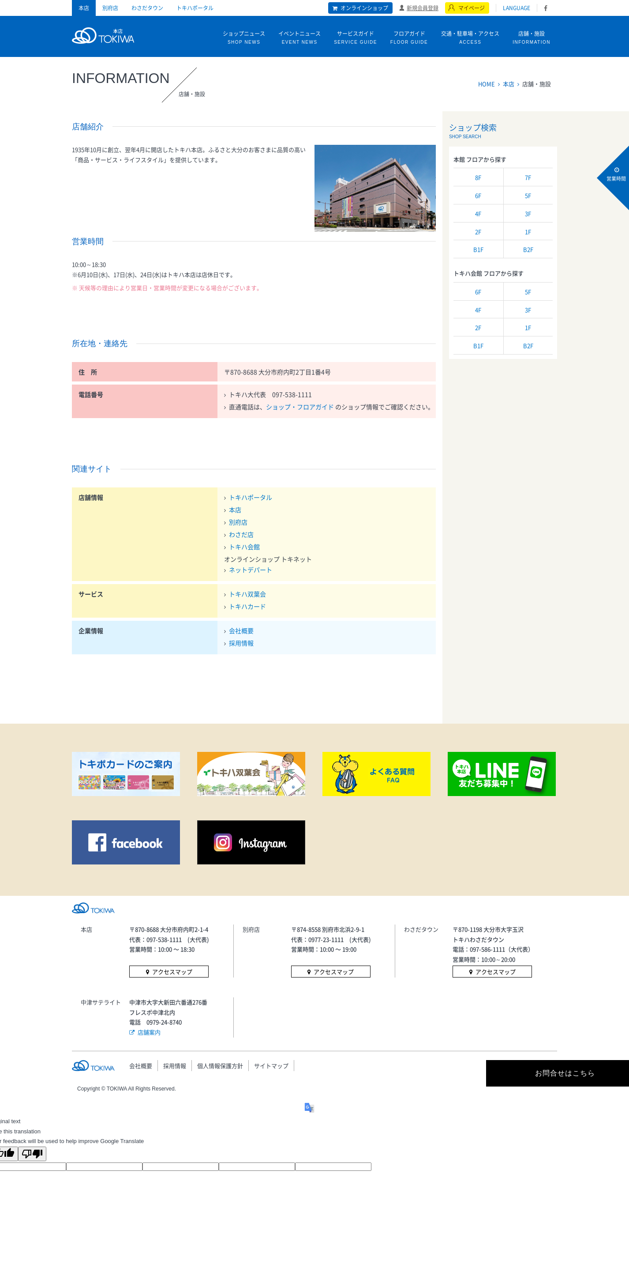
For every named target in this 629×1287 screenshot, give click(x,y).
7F (528, 177)
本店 (84, 8)
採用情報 (241, 642)
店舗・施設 (531, 38)
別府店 (110, 8)
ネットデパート (250, 569)
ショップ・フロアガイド (300, 406)
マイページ (471, 8)
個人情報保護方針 (220, 1065)
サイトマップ (271, 1065)
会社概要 (241, 630)
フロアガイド (409, 38)
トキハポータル (194, 8)
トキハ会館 (244, 546)
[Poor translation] (32, 1154)
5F (528, 195)
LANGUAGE (516, 8)
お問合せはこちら (478, 1073)
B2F (528, 249)
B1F (478, 249)
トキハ (103, 34)
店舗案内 (149, 1032)
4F (478, 213)
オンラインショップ (364, 8)
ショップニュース (244, 38)
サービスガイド (355, 38)
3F (528, 213)
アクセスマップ (172, 971)
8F (478, 177)
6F (478, 195)
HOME (486, 83)
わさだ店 (241, 534)
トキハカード (247, 606)
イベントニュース (299, 38)
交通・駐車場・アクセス (470, 38)
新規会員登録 (422, 7)
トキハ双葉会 (247, 593)
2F (478, 231)
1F (528, 231)
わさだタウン (147, 8)
